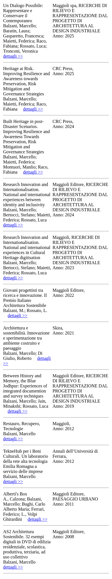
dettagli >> (13, 56)
